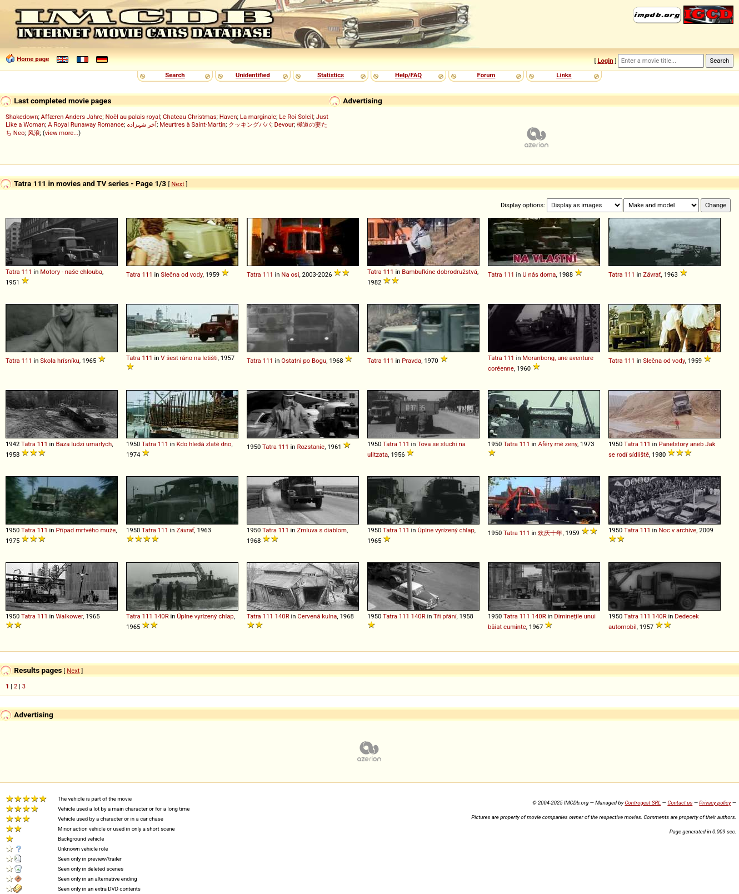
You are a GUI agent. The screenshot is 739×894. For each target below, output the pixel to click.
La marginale (258, 117)
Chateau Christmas (189, 117)
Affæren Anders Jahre (72, 117)
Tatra (13, 272)
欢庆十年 (550, 533)
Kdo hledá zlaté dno (203, 444)
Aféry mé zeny (557, 444)
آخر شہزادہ (142, 124)
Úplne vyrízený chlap (445, 530)
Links (563, 75)
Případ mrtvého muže (86, 530)
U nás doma (539, 274)
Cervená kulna (317, 616)
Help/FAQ (408, 75)
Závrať (652, 274)
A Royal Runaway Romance (86, 124)
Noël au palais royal (132, 117)
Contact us (679, 803)
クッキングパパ (249, 124)
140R (161, 616)
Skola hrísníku (59, 360)
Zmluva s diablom (322, 530)
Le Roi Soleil (296, 117)
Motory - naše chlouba (71, 272)
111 (27, 272)
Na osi (290, 274)
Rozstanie (310, 447)
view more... (62, 133)
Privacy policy (715, 803)
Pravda (411, 360)
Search (174, 75)
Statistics (330, 75)
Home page (33, 59)
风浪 (34, 133)
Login (605, 60)
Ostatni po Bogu (303, 360)
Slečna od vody (181, 274)
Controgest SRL (643, 803)
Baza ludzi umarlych (84, 444)
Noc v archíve (677, 530)
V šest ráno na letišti (189, 358)
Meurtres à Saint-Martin (192, 124)
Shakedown (22, 117)
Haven (228, 117)
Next (177, 184)
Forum (486, 75)
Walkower (69, 616)
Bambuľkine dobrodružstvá (439, 272)
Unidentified (253, 75)
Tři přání (444, 616)
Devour (284, 124)
